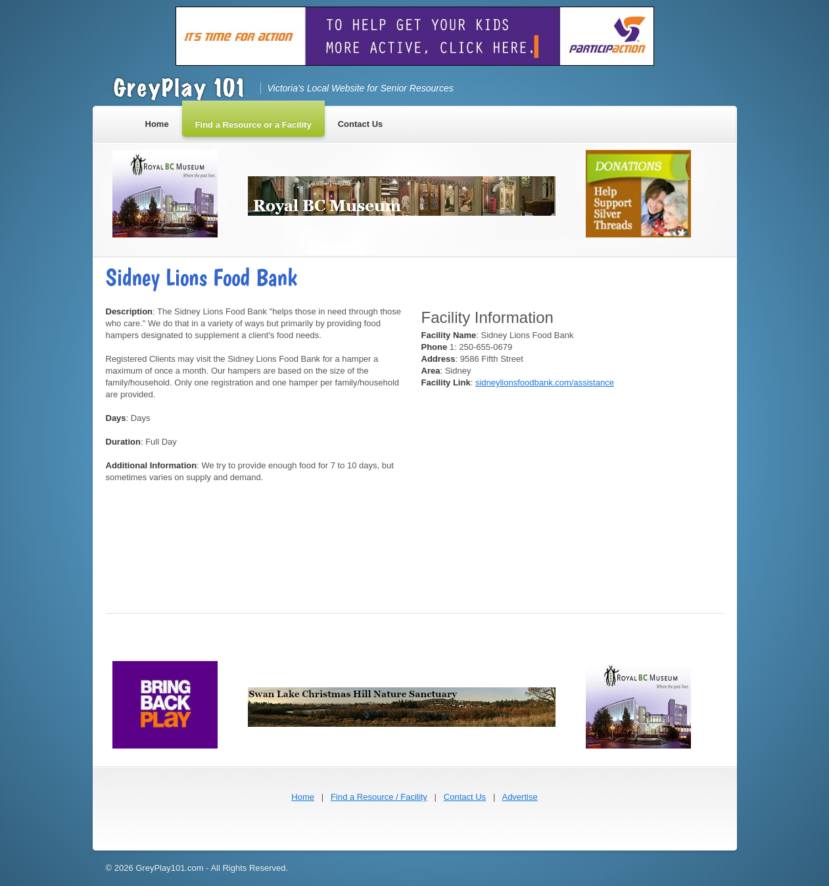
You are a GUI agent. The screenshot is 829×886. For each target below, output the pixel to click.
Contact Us (465, 797)
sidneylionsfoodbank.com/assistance (544, 382)
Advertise (519, 797)
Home (302, 797)
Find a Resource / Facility (379, 797)
